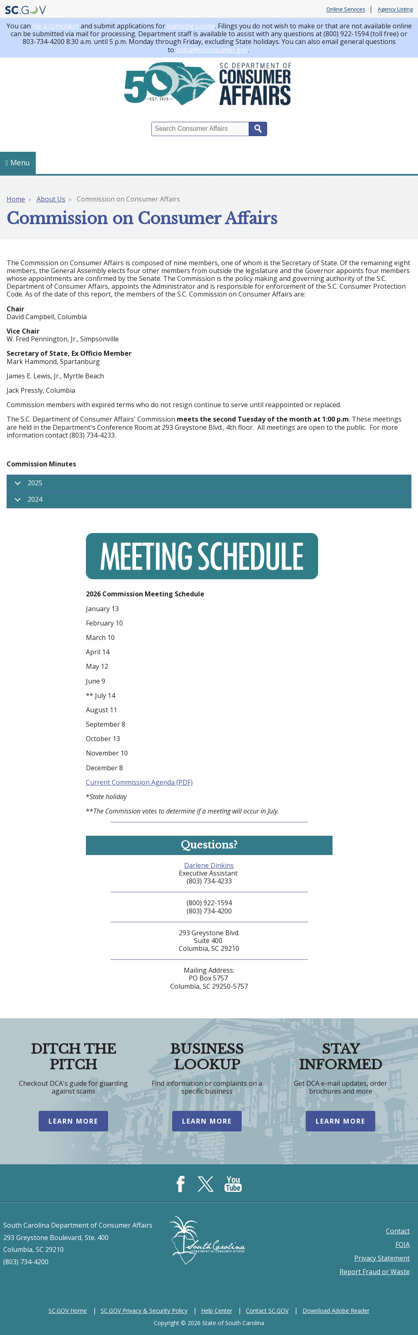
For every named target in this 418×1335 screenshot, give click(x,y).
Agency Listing (395, 9)
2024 (27, 501)
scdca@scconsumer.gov (212, 49)
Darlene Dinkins (209, 865)
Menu (18, 162)
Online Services (345, 9)
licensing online (191, 25)
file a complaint (55, 25)
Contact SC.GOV (267, 1310)
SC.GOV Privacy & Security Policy (144, 1310)
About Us (51, 199)
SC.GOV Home (67, 1310)
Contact (398, 1230)
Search (258, 129)
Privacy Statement (382, 1258)
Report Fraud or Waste (374, 1271)
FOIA (402, 1244)
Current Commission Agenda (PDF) (139, 782)
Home (16, 199)
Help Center (216, 1310)
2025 (27, 484)
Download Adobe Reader (336, 1310)
